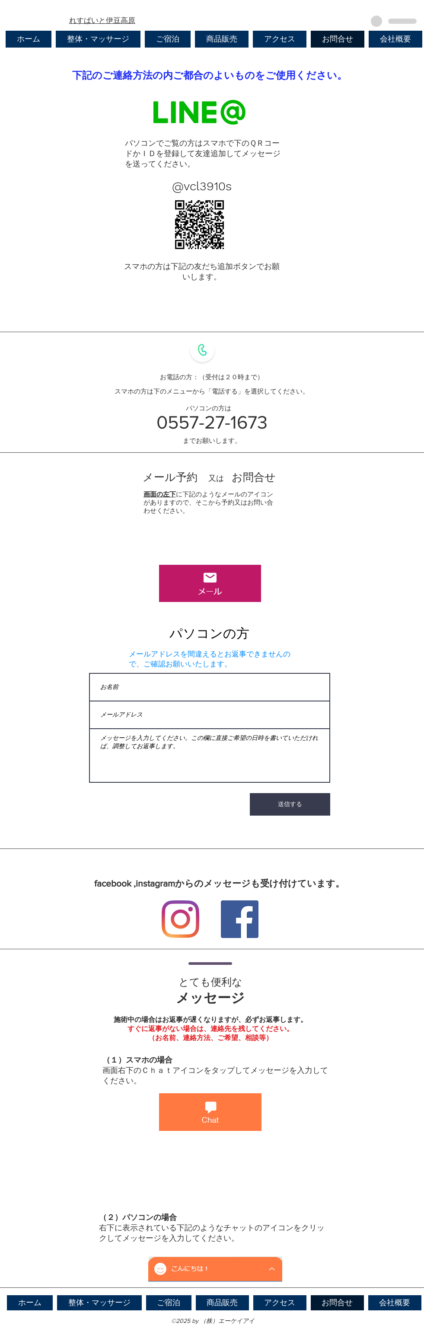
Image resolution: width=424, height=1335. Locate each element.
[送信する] (290, 804)
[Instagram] (180, 919)
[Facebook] (239, 919)
